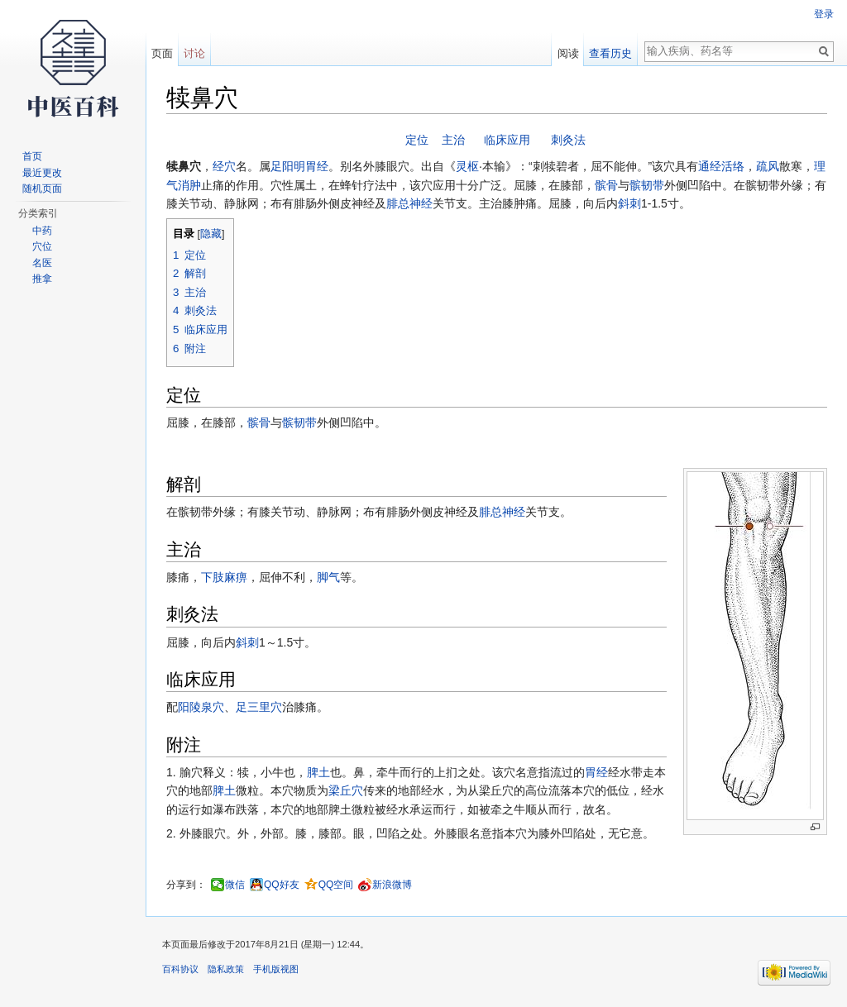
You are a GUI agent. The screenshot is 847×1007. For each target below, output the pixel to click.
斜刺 (629, 203)
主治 (453, 139)
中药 (42, 230)
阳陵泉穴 (201, 706)
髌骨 (606, 185)
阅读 (568, 53)
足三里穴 (259, 706)
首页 (32, 156)
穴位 (42, 246)
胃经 (596, 772)
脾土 (318, 772)
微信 (235, 884)
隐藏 (211, 234)
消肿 (189, 185)
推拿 (42, 278)
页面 (162, 53)
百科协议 (180, 969)
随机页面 (42, 188)
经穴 (224, 166)
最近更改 (42, 173)
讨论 (194, 53)
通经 (709, 166)
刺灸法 (568, 139)
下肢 (212, 577)
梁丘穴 (345, 790)
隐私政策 (226, 969)
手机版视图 (276, 969)
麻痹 (235, 577)
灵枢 (467, 166)
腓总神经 (409, 203)
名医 (42, 263)
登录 (824, 14)
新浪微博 (392, 884)
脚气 (328, 577)
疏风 (767, 166)
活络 (732, 166)
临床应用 (507, 139)
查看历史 (610, 53)
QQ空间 (336, 884)
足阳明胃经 (299, 166)
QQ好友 (281, 884)
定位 (416, 139)
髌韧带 (646, 185)
